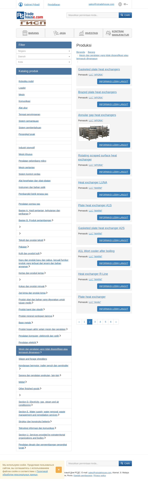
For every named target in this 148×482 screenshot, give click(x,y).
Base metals (25, 322)
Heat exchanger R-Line (93, 274)
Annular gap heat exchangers (97, 115)
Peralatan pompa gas (29, 204)
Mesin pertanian (27, 167)
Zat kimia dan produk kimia (32, 293)
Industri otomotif (27, 147)
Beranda (80, 52)
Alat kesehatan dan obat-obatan (35, 180)
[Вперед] (116, 322)
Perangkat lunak (27, 134)
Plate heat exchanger (92, 296)
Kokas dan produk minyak (32, 286)
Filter (22, 44)
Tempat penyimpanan (29, 114)
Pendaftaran (54, 4)
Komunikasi (24, 101)
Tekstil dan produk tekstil (31, 240)
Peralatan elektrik (27, 342)
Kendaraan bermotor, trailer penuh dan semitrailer (43, 365)
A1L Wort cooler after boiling (96, 251)
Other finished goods (29, 388)
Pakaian (23, 247)
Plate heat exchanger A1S (95, 205)
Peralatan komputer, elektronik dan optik (39, 336)
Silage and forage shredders (33, 359)
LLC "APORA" (96, 74)
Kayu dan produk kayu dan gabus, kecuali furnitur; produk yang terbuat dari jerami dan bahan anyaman (44, 263)
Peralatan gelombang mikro (32, 161)
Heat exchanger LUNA (92, 182)
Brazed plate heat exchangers (97, 92)
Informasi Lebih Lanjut (113, 81)
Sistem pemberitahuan (30, 127)
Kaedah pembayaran (83, 475)
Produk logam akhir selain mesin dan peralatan (42, 329)
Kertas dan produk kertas (31, 273)
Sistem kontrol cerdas (29, 174)
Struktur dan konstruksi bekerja (34, 421)
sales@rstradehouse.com (101, 4)
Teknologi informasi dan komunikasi (36, 428)
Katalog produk (28, 71)
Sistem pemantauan (29, 121)
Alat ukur (23, 107)
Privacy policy (99, 475)
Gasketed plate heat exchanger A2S (101, 228)
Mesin (22, 94)
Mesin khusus (25, 154)
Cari (125, 15)
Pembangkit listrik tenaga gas (33, 194)
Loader (22, 88)
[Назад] (79, 322)
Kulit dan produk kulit (29, 253)
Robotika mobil (26, 81)
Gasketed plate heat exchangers (99, 69)
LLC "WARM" (95, 188)
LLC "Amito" (95, 302)
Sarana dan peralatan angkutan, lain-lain (39, 375)
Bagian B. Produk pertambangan (35, 220)
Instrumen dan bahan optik (32, 187)
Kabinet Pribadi (32, 4)
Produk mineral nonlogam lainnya (35, 316)
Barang (91, 52)
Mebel (22, 382)
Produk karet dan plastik (31, 309)
